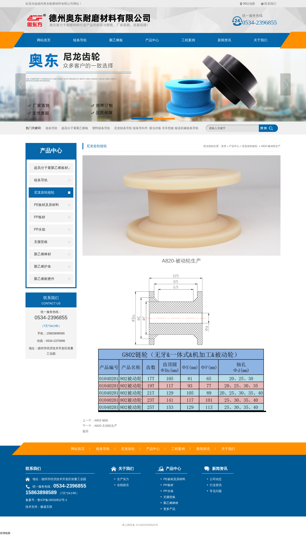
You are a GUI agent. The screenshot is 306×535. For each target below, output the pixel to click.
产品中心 (152, 40)
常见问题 (216, 491)
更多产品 (169, 509)
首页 (223, 146)
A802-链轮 (101, 420)
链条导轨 (80, 40)
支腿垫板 (169, 497)
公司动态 (216, 479)
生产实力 (123, 479)
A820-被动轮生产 (270, 146)
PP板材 (168, 485)
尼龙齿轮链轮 (249, 146)
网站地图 (249, 3)
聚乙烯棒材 (170, 503)
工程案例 (188, 40)
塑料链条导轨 (101, 128)
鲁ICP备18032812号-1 (52, 500)
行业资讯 (216, 485)
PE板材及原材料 (174, 479)
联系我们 (270, 3)
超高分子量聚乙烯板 (74, 128)
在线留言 (123, 485)
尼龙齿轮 (128, 449)
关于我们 (260, 40)
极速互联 (46, 506)
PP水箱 (168, 491)
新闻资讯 (224, 40)
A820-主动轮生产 (105, 425)
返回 (85, 431)
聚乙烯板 (116, 40)
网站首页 (44, 40)
